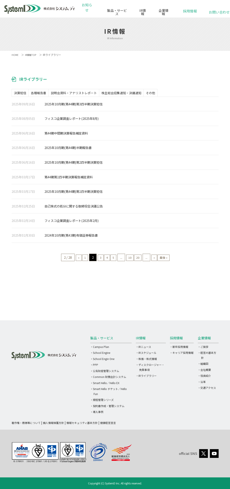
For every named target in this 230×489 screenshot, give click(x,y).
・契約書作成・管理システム (107, 407)
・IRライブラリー (146, 377)
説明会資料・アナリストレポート (85, 93)
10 (132, 258)
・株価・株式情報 (146, 360)
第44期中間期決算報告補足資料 (66, 134)
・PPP (94, 366)
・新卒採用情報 (179, 348)
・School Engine (100, 354)
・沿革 (202, 383)
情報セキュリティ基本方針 (82, 424)
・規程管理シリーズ (102, 401)
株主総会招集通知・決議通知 (137, 93)
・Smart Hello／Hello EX (104, 384)
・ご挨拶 (203, 348)
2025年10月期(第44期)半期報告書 (68, 149)
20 (143, 258)
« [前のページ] (67, 258)
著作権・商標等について (26, 424)
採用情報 (189, 8)
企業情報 (163, 10)
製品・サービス (115, 10)
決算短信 (22, 93)
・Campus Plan (99, 348)
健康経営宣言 (108, 424)
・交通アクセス (207, 389)
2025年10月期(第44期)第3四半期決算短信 (73, 105)
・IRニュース (143, 348)
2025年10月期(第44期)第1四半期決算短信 (73, 193)
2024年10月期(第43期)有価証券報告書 (71, 236)
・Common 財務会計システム (108, 378)
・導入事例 (96, 413)
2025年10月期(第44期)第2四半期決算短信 (73, 163)
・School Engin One (102, 360)
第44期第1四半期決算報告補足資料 (68, 178)
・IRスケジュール (146, 354)
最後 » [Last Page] (175, 258)
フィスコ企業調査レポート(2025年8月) (71, 120)
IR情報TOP (31, 55)
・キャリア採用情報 (181, 354)
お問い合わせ (216, 9)
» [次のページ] (162, 258)
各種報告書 (45, 93)
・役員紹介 (204, 377)
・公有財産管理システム (104, 372)
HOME (15, 55)
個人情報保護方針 (53, 424)
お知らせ (87, 10)
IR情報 (142, 10)
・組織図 (203, 365)
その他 (170, 93)
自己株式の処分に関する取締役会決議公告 (73, 207)
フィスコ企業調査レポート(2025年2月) (71, 222)
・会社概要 (204, 371)
